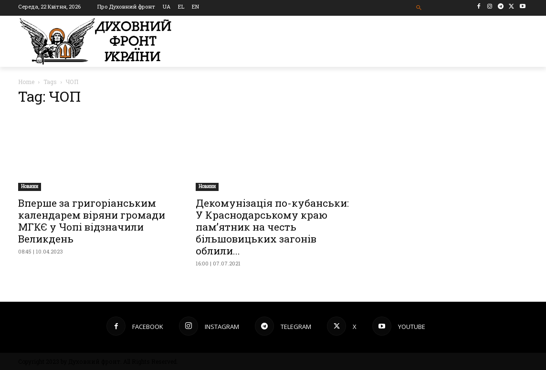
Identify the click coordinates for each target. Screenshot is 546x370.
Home (26, 81)
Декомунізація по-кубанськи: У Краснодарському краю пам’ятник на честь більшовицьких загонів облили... (272, 226)
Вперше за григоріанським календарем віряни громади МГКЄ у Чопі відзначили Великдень (91, 220)
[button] (419, 8)
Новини (29, 186)
